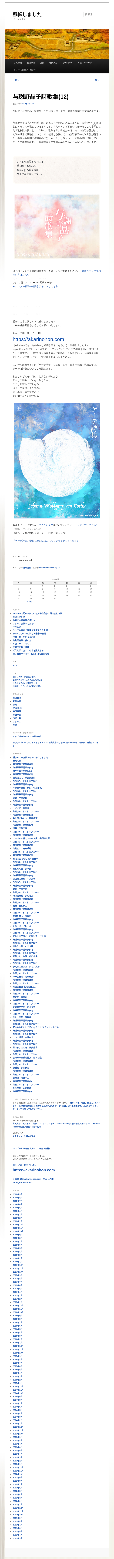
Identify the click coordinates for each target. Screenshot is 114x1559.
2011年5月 (18, 1531)
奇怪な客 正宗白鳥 (22, 1088)
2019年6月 (18, 1204)
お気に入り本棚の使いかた (25, 620)
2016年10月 (18, 1312)
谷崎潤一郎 (67, 62)
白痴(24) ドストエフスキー (26, 1014)
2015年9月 (18, 1356)
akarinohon (44, 568)
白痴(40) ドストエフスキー (26, 852)
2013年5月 (18, 1450)
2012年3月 (18, 1498)
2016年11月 (18, 1309)
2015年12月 (18, 1346)
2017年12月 (18, 1265)
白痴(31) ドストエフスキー (26, 943)
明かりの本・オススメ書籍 (24, 677)
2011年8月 (18, 1521)
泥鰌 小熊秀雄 (20, 798)
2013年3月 (18, 1457)
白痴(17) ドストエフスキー (26, 1084)
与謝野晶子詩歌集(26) (23, 909)
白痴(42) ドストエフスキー (26, 832)
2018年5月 (18, 1248)
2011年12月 (18, 1508)
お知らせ (17, 761)
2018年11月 (18, 1228)
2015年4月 (18, 1373)
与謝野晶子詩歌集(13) (23, 1040)
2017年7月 (18, 1282)
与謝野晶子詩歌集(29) (23, 875)
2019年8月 (18, 1197)
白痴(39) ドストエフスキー (26, 862)
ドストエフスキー (46, 1124)
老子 (35, 1124)
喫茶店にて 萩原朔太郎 (24, 778)
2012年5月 (18, 1491)
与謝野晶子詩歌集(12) (23, 1051)
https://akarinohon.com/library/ (27, 736)
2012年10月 (18, 1474)
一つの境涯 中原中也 (23, 1037)
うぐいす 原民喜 (21, 808)
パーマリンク (55, 568)
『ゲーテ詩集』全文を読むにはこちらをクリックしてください (46, 540)
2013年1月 (18, 1464)
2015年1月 (18, 1383)
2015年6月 (18, 1366)
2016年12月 (18, 1305)
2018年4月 (18, 1251)
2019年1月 (18, 1221)
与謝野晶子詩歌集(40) (23, 767)
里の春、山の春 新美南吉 (25, 1047)
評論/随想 (17, 708)
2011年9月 (18, 1518)
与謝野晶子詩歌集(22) (23, 949)
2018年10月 (18, 1231)
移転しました (27, 14)
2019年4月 (18, 1211)
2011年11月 (18, 1511)
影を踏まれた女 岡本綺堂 (25, 818)
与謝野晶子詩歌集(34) (23, 825)
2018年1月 (18, 1261)
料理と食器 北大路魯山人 (24, 987)
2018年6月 (18, 1245)
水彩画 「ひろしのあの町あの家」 (27, 686)
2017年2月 (18, 1299)
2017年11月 (18, 1268)
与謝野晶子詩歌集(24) (23, 929)
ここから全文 (46, 525)
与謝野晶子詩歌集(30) (23, 865)
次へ (98, 80)
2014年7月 (18, 1403)
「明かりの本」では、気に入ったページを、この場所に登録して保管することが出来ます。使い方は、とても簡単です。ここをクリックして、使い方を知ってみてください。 (56, 1106)
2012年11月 (18, 1471)
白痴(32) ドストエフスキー (26, 933)
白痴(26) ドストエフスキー (26, 993)
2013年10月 (18, 1434)
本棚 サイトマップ (22, 644)
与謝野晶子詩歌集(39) (23, 774)
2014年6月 (18, 1407)
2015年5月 (18, 1369)
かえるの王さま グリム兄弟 (26, 966)
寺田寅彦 (53, 62)
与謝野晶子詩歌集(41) (23, 764)
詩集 (42, 62)
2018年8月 (18, 1238)
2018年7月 (18, 1241)
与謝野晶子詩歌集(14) (23, 1030)
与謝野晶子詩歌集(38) (23, 784)
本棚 (15, 725)
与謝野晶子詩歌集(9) (22, 1081)
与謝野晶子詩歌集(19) (23, 980)
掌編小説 (17, 715)
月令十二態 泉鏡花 (22, 1017)
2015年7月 (18, 1363)
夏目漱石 (31, 62)
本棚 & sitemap (85, 62)
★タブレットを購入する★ (24, 1136)
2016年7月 (18, 1322)
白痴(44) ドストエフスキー (26, 811)
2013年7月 (18, 1444)
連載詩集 (27, 568)
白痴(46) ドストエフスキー (26, 791)
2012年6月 (18, 1488)
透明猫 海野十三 (21, 1078)
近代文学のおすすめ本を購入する (28, 650)
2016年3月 (18, 1336)
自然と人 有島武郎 (22, 848)
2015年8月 (18, 1359)
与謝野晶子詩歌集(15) (23, 1020)
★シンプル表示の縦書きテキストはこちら (35, 286)
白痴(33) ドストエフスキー (26, 923)
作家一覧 (17, 718)
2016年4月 (18, 1332)
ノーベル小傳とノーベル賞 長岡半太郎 (31, 838)
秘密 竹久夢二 (20, 906)
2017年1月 (18, 1302)
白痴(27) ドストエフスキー (26, 983)
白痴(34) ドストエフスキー (26, 912)
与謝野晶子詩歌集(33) (23, 835)
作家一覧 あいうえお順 (24, 637)
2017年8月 (18, 1278)
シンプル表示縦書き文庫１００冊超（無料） (32, 1148)
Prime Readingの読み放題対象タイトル (74, 1124)
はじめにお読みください (24, 69)
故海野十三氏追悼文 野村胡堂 (27, 1057)
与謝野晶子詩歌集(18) (23, 990)
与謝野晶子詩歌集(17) (23, 1000)
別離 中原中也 (20, 828)
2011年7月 (18, 1525)
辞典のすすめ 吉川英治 (24, 1007)
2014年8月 (18, 1400)
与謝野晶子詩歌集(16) (23, 1010)
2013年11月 (18, 1430)
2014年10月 (18, 1393)
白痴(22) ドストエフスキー (26, 1034)
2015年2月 (18, 1380)
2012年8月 (18, 1481)
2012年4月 (18, 1494)
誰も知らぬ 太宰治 (22, 869)
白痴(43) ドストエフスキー (26, 821)
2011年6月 (18, 1528)
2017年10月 (18, 1272)
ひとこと (17, 627)
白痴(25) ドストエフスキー (26, 1003)
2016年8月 (18, 1319)
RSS (15, 665)
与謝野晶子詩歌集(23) (23, 939)
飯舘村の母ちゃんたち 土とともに (27, 680)
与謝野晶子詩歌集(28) (23, 885)
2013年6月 (18, 1447)
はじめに (17, 721)
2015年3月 (18, 1376)
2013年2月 (18, 1461)
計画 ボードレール (22, 926)
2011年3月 (18, 1538)
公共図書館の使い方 (22, 640)
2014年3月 (18, 1417)
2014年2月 (18, 1420)
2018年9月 (18, 1234)
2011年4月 (18, 1535)
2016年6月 (18, 1326)
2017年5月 (18, 1288)
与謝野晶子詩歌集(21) (23, 960)
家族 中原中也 (20, 889)
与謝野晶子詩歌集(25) (23, 919)
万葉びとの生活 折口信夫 (25, 956)
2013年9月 (18, 1437)
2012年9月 (18, 1477)
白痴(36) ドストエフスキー (26, 892)
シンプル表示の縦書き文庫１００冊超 (30, 630)
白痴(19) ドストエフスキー (26, 1064)
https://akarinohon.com (38, 339)
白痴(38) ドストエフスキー (26, 872)
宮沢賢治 (17, 62)
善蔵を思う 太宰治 (22, 916)
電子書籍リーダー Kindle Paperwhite (31, 654)
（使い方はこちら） (87, 525)
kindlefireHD (19, 617)
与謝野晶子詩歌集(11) (23, 1061)
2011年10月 (18, 1514)
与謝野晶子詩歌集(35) (23, 815)
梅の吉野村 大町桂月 (23, 896)
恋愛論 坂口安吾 (21, 1067)
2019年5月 (18, 1207)
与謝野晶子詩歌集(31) (23, 855)
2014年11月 (18, 1390)
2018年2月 (18, 1258)
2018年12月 (18, 1224)
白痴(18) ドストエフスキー (26, 1074)
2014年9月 (18, 1396)
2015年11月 (18, 1349)
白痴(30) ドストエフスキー (26, 953)
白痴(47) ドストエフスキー (26, 781)
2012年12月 (18, 1467)
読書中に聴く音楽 (21, 647)
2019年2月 (18, 1218)
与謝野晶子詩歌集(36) (23, 805)
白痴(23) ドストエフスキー (26, 1024)
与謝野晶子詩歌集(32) (23, 845)
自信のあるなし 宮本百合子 (25, 858)
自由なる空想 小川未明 (24, 879)
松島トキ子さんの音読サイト (25, 683)
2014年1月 (18, 1423)
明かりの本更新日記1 (22, 771)
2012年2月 (18, 1501)
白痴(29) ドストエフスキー (26, 963)
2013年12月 (18, 1427)
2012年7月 (18, 1484)
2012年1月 (18, 1504)
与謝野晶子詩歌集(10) (23, 1071)
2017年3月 (18, 1295)
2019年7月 (18, 1201)
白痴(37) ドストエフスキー (26, 882)
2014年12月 (18, 1386)
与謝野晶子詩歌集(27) (23, 899)
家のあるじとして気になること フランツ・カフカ (36, 1027)
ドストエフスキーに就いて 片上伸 (29, 936)
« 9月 (29, 602)
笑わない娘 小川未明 (23, 946)
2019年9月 (18, 1194)
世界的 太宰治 (20, 997)
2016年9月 (18, 1315)
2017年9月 (18, 1275)
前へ (16, 80)
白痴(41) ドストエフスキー (26, 842)
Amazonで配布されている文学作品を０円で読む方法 (37, 613)
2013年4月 (18, 1454)
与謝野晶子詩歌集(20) (23, 970)
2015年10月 (18, 1353)
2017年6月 (18, 1285)
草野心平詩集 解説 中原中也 (27, 788)
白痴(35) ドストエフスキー (26, 902)
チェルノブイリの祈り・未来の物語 (29, 633)
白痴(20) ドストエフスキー (26, 1054)
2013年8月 (18, 1440)
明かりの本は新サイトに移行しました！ (31, 757)
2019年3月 (18, 1214)
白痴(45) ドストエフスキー (26, 801)
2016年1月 (18, 1342)
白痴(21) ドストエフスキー (26, 1044)
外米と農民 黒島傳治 (23, 976)
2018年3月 (18, 1255)
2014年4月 (18, 1413)
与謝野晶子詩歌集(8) (22, 1091)
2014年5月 (18, 1410)
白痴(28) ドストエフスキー (26, 973)
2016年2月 (18, 1339)
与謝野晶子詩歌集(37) (23, 794)
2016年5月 (18, 1329)
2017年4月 (18, 1292)
